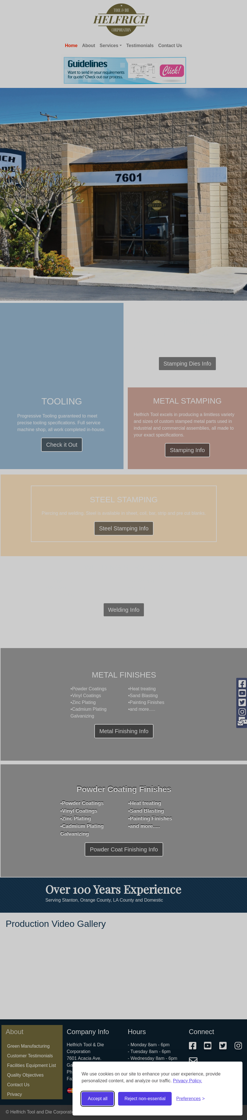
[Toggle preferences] (190, 1098)
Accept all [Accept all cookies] (97, 1098)
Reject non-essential (144, 1098)
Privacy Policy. (187, 1080)
